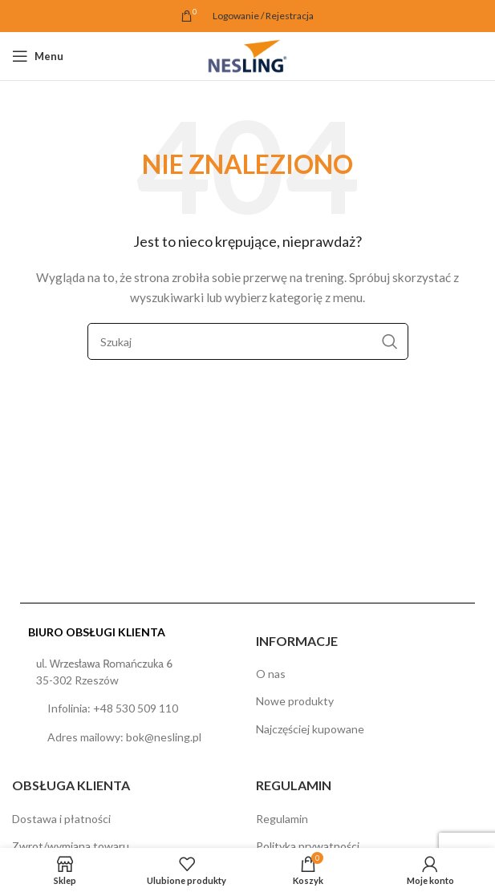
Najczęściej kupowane (310, 729)
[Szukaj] (247, 341)
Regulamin (282, 818)
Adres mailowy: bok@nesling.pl (124, 737)
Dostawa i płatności (61, 818)
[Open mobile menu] (37, 56)
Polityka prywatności (307, 846)
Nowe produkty (295, 701)
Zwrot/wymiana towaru (70, 846)
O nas (271, 673)
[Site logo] (247, 55)
